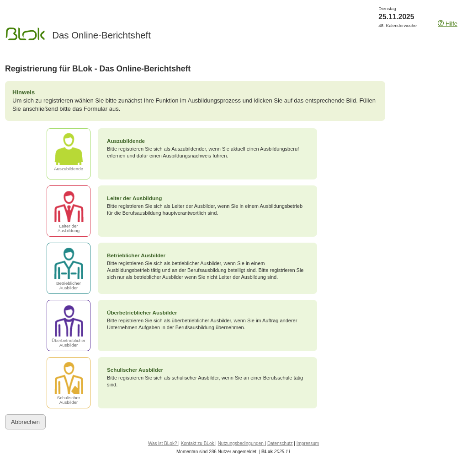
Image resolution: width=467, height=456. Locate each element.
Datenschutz (280, 443)
